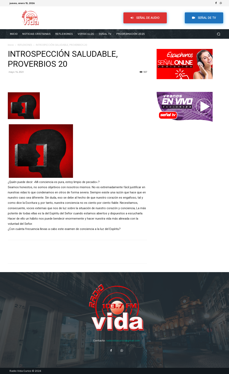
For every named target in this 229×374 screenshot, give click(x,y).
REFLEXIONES (25, 45)
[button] (218, 34)
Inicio (11, 45)
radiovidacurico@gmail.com (123, 340)
